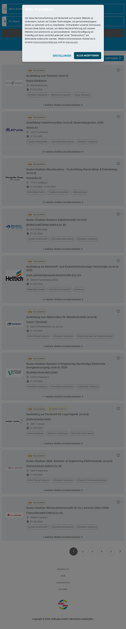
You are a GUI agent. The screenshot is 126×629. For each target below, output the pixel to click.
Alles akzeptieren (87, 55)
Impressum (72, 42)
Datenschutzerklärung (45, 42)
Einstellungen (62, 55)
